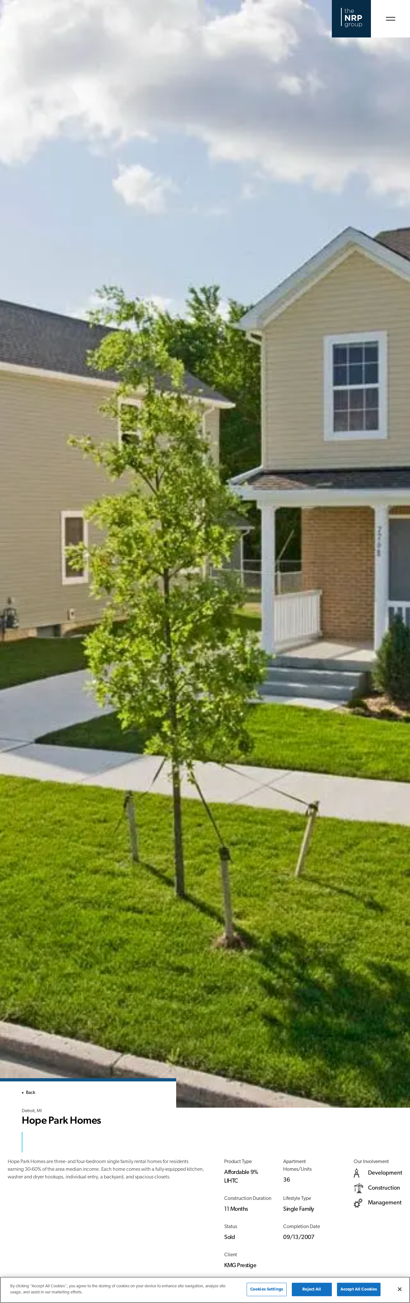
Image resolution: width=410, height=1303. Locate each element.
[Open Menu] (390, 18)
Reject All (311, 1289)
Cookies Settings (266, 1289)
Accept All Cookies (358, 1289)
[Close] (400, 1289)
